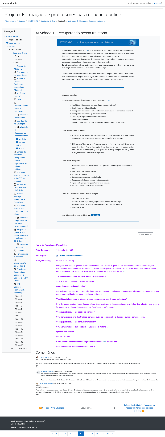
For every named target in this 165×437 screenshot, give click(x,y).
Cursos (22, 21)
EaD (105, 342)
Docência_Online (48, 21)
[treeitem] (16, 192)
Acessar (157, 3)
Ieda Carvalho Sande (46, 383)
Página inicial (10, 21)
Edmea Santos (44, 357)
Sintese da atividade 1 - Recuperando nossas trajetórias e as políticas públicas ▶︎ (140, 408)
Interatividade (10, 3)
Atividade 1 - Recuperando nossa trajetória (86, 21)
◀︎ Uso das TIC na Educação (51, 408)
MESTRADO (33, 21)
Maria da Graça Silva (47, 371)
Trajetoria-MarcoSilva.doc (71, 255)
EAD (125, 271)
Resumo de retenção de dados (24, 427)
